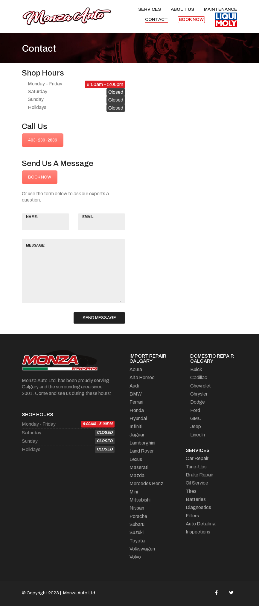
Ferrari (136, 401)
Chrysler (199, 393)
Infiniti (136, 426)
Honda (137, 410)
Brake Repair (199, 474)
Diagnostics (198, 507)
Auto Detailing (201, 523)
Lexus (136, 459)
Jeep (195, 426)
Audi (134, 385)
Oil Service (197, 482)
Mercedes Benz (146, 483)
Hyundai (138, 418)
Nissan (137, 507)
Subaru (137, 524)
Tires (191, 491)
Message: (35, 245)
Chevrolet (200, 385)
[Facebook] (216, 593)
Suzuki (137, 532)
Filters (192, 515)
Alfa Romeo (142, 377)
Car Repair (197, 458)
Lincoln (197, 434)
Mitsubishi (140, 499)
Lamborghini (142, 442)
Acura (136, 369)
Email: (88, 217)
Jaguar (137, 434)
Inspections (198, 531)
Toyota (137, 540)
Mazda (137, 475)
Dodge (197, 401)
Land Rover (142, 450)
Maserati (139, 467)
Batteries (196, 499)
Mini (134, 491)
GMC (196, 418)
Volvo (135, 556)
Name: (32, 217)
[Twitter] (231, 593)
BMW (136, 393)
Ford (195, 410)
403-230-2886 (42, 140)
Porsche (138, 516)
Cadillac (198, 377)
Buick (196, 369)
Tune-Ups (196, 466)
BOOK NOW (39, 177)
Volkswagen (142, 548)
